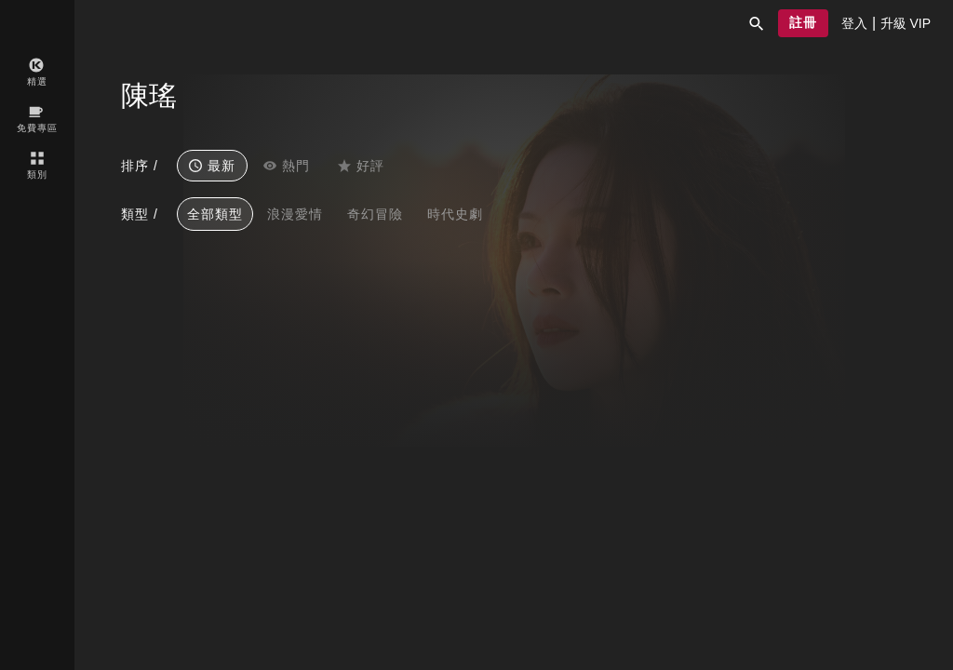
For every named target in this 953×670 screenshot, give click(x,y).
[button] (756, 23)
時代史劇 (455, 214)
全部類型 (215, 214)
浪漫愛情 (295, 214)
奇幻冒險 (375, 214)
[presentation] (854, 23)
